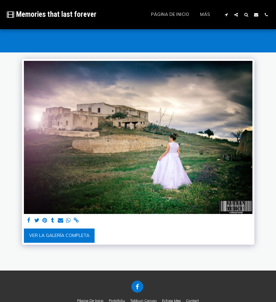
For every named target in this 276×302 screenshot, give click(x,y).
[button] (226, 14)
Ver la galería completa (59, 235)
